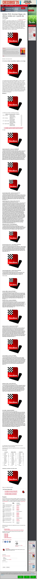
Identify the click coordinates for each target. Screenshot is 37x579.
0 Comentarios (24, 19)
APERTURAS (11, 5)
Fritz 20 (4, 48)
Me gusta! (20, 19)
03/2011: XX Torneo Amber (7, 539)
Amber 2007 (6, 536)
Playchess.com (23, 501)
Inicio (7, 5)
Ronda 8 (18, 516)
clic (4, 487)
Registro (10, 559)
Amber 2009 (6, 534)
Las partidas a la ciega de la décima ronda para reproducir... (13, 127)
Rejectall (27, 577)
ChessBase (7, 548)
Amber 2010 (6, 533)
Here (31, 573)
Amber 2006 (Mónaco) (7, 537)
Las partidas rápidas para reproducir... (11, 494)
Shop (3, 5)
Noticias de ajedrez (9, 9)
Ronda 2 (18, 507)
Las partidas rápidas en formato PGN (11, 493)
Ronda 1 (18, 505)
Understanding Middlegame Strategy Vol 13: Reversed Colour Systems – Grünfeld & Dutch (32, 30)
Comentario (4, 560)
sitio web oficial (5, 501)
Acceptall (33, 577)
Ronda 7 (18, 515)
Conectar (32, 5)
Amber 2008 (6, 535)
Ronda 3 (18, 508)
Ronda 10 (18, 520)
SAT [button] (16, 5)
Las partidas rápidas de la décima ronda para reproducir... (13, 128)
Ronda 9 (18, 519)
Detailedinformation (20, 577)
